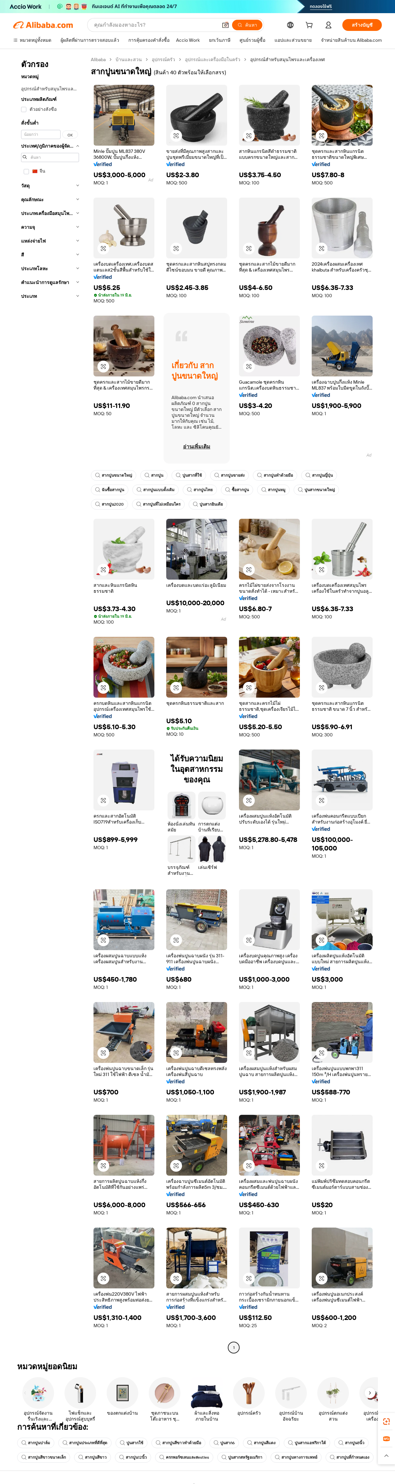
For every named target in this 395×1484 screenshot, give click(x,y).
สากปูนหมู (273, 489)
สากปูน (154, 475)
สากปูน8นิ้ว (351, 1443)
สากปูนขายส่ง (229, 475)
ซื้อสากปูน (237, 489)
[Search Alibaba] (155, 25)
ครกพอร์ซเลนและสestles (184, 1457)
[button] (225, 25)
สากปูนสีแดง (261, 1443)
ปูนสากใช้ (131, 1443)
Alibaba (98, 59)
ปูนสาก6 (224, 1443)
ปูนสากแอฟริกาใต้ (307, 1443)
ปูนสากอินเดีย (208, 504)
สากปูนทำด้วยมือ (275, 475)
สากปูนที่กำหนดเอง (349, 1457)
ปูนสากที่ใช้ (189, 475)
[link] (386, 1421)
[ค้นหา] (247, 25)
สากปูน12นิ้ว (133, 1457)
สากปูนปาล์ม (35, 1443)
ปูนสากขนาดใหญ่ (316, 489)
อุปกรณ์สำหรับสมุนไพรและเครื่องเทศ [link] (287, 59)
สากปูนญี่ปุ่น (319, 475)
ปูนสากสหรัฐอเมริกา (242, 1457)
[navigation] (50, 704)
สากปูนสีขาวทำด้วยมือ (178, 1443)
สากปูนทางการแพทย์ (296, 1457)
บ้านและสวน (129, 59)
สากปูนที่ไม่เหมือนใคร (158, 504)
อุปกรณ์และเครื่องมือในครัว (212, 59)
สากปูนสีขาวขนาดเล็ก (43, 1457)
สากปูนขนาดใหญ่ (113, 475)
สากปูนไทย (200, 489)
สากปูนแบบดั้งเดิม (155, 489)
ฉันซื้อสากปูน (109, 489)
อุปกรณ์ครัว (163, 59)
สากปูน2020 (109, 504)
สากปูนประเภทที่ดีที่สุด (85, 1443)
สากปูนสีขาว (92, 1457)
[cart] (310, 26)
